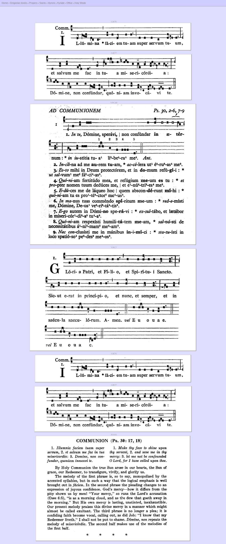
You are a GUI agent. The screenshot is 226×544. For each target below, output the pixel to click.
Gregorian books (18, 3)
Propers (33, 3)
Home (5, 3)
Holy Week (80, 3)
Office (70, 3)
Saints (43, 3)
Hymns (51, 3)
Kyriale (60, 3)
